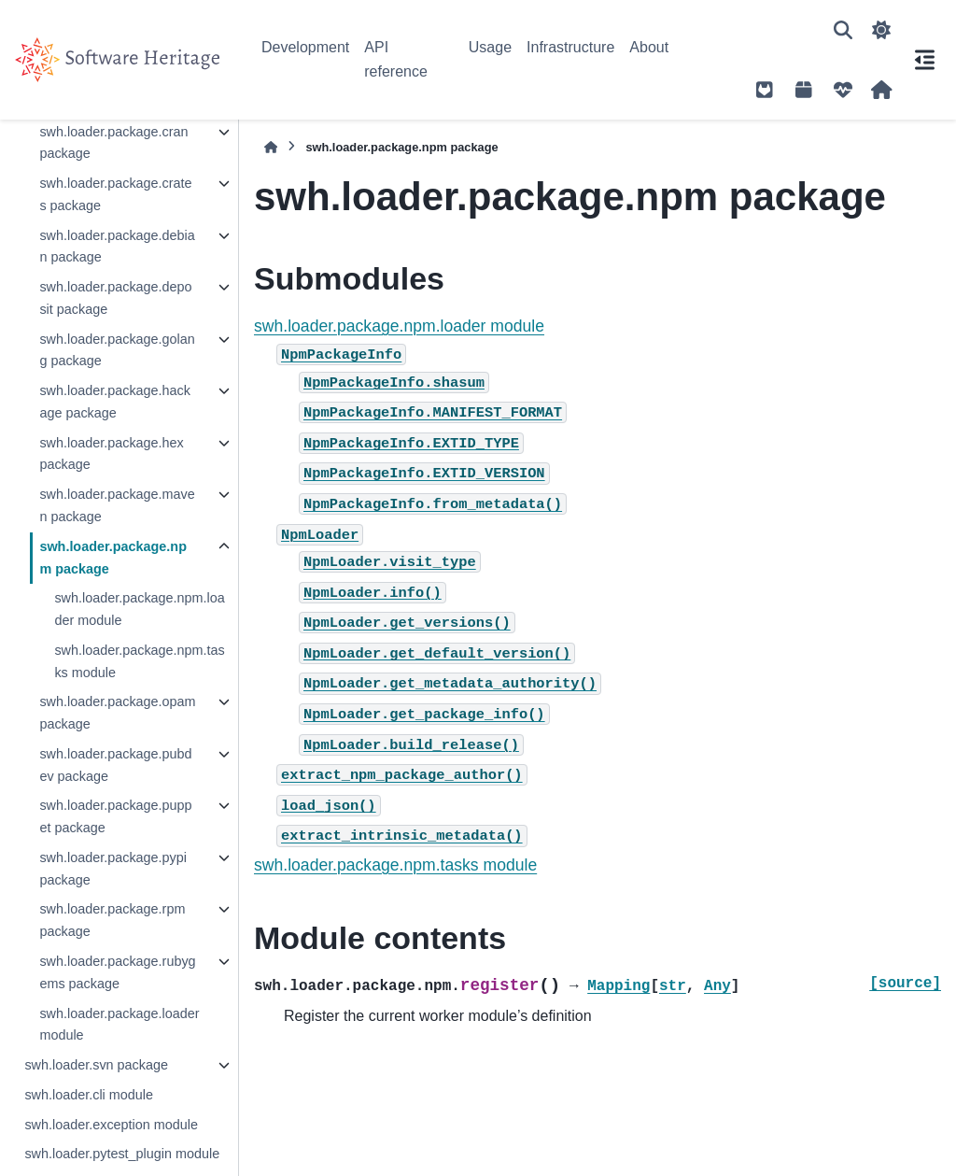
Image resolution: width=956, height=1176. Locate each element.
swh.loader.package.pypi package (113, 868)
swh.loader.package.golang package (116, 350)
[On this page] (924, 60)
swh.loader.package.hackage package (114, 401)
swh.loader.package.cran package (113, 143)
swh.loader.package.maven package (116, 505)
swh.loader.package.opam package (117, 712)
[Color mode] (881, 30)
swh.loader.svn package (96, 1064)
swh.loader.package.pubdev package (115, 765)
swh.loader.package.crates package (115, 194)
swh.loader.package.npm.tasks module (139, 661)
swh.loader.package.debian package (116, 246)
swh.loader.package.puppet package (115, 816)
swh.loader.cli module (88, 1094)
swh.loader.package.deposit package (115, 298)
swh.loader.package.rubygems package (117, 972)
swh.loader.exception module (111, 1124)
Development (305, 47)
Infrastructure (570, 47)
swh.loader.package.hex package (111, 454)
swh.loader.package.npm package (113, 557)
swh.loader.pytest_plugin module (121, 1153)
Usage (490, 47)
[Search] (843, 30)
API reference (396, 59)
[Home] (270, 147)
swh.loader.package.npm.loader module (139, 609)
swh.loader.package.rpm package (112, 920)
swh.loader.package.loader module (119, 1024)
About (648, 47)
